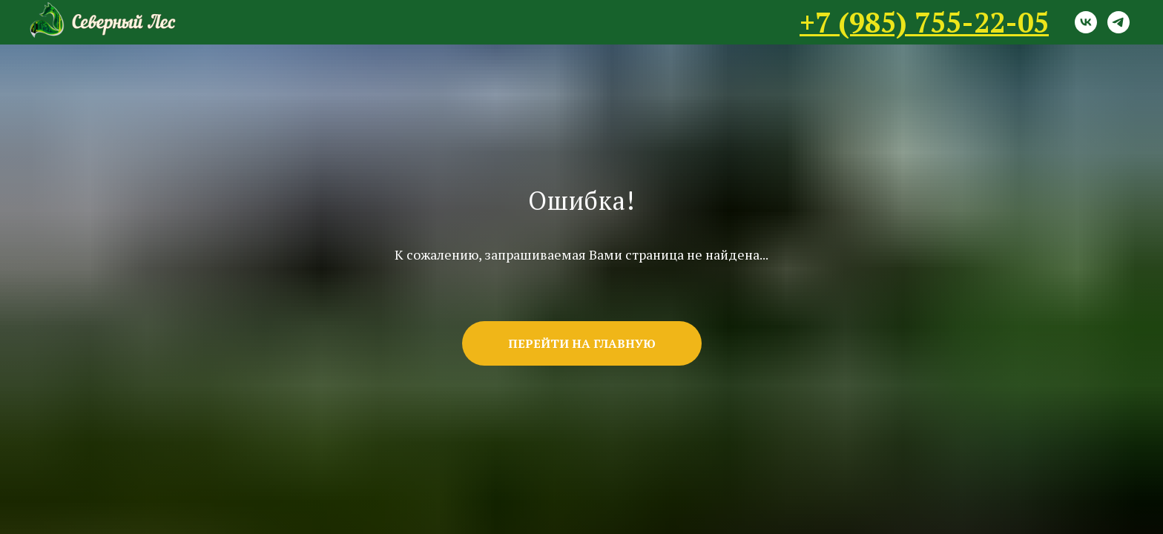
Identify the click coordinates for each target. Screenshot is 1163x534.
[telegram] (1118, 22)
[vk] (1086, 22)
